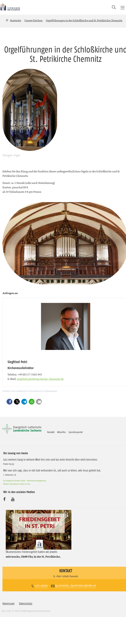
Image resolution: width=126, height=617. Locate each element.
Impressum (8, 603)
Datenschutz (25, 603)
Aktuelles (61, 432)
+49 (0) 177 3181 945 (30, 374)
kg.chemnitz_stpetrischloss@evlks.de (75, 585)
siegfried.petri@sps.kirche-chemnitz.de (40, 379)
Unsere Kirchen (33, 20)
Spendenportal (75, 432)
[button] (10, 402)
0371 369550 (41, 585)
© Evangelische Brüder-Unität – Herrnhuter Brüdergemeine (24, 480)
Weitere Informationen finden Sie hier (16, 484)
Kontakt (50, 432)
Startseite (15, 20)
